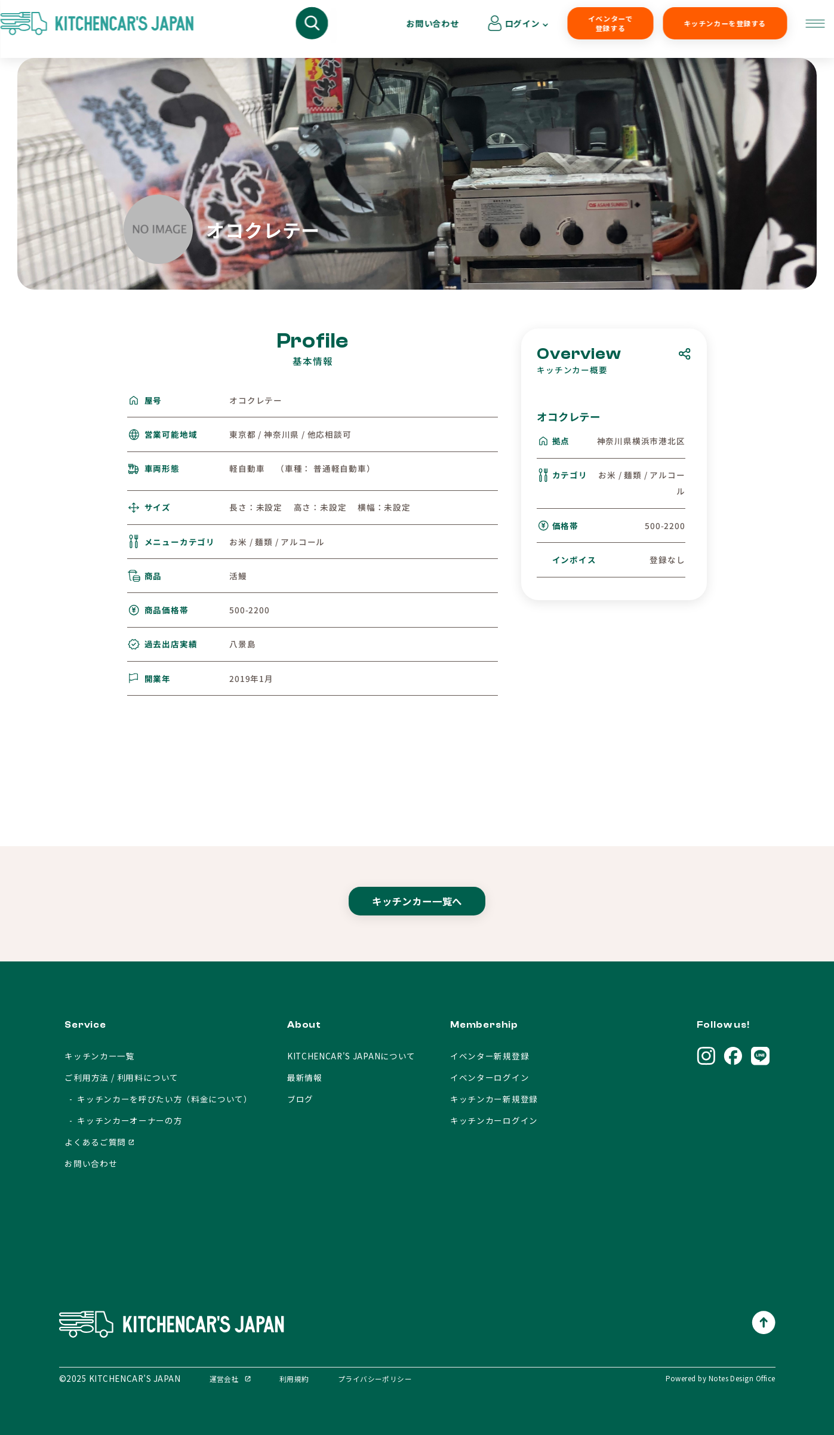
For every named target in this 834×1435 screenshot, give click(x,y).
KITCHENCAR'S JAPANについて (351, 1056)
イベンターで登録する (507, 28)
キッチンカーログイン (494, 1120)
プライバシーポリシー (375, 1379)
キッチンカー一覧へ (417, 912)
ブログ (300, 1099)
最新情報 (304, 1077)
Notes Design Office (742, 1378)
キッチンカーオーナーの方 (401, 29)
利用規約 (294, 1379)
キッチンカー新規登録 (494, 1099)
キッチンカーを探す (166, 29)
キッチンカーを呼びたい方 (277, 29)
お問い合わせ (707, 28)
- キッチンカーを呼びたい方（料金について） (158, 1099)
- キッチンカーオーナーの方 (123, 1120)
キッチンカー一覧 (99, 1056)
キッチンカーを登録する (607, 28)
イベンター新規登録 (489, 1056)
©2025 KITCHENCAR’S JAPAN (120, 1378)
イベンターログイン (489, 1077)
